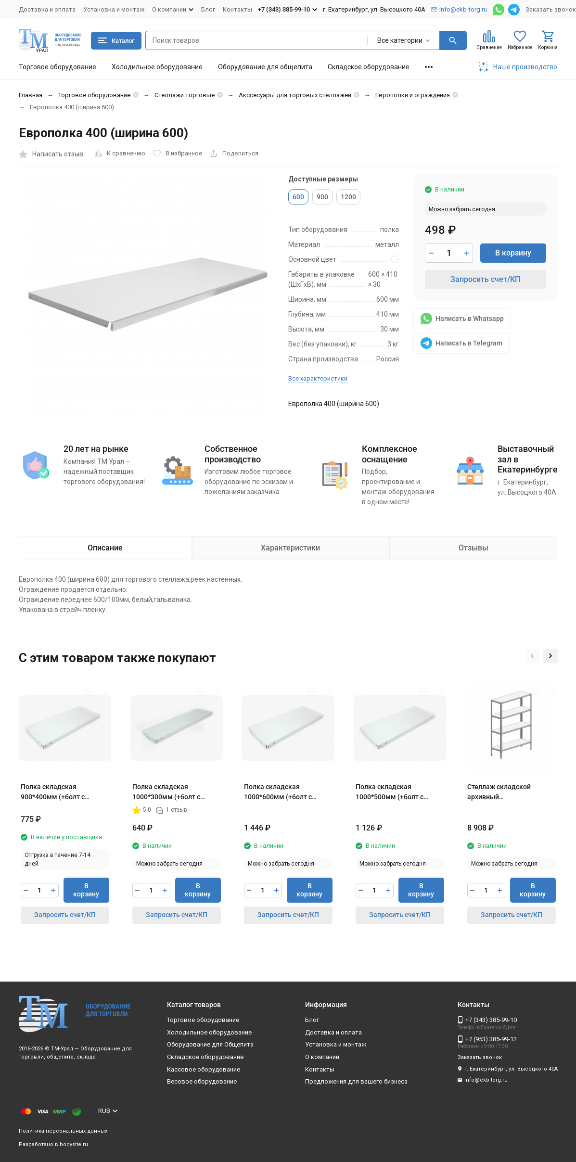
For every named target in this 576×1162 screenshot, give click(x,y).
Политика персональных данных (63, 1131)
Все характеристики (317, 378)
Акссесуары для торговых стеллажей (295, 95)
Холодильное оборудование (157, 67)
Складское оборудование (369, 67)
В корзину (513, 252)
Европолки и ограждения (412, 95)
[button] (532, 656)
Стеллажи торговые (184, 95)
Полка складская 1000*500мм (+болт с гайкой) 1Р (389, 792)
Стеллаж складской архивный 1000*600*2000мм (499, 792)
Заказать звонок (550, 9)
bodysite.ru (74, 1144)
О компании (322, 1056)
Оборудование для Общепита (210, 1044)
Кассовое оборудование (203, 1069)
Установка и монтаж (113, 9)
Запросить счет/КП (485, 279)
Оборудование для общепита (265, 67)
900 (322, 197)
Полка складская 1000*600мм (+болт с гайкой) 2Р (278, 792)
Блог (208, 9)
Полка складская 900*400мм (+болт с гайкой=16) (53, 792)
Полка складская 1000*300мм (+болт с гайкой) (166, 792)
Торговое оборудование (57, 67)
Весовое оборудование (202, 1081)
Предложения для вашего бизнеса (356, 1081)
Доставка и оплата (47, 9)
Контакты (237, 9)
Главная (30, 95)
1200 (348, 197)
